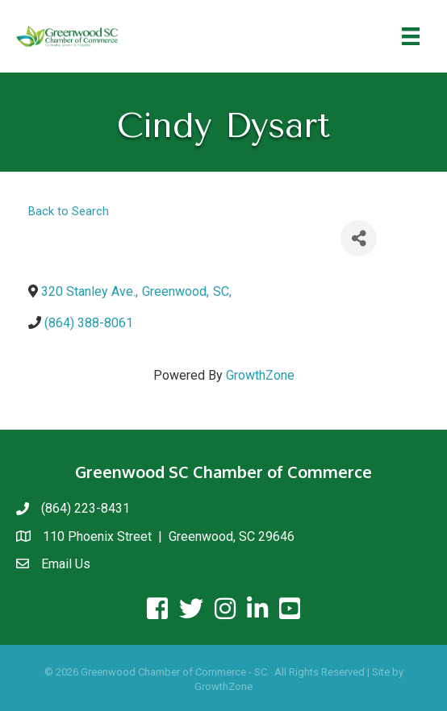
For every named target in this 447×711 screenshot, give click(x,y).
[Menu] (411, 36)
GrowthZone (260, 375)
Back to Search (68, 211)
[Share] (358, 238)
